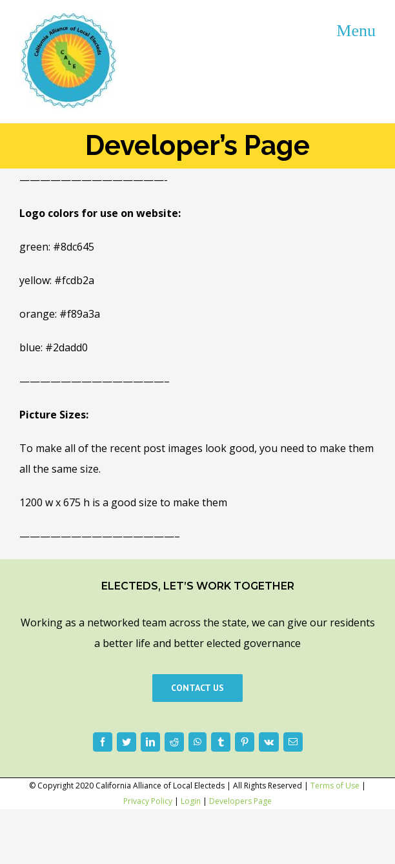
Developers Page (240, 801)
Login (191, 801)
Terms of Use (335, 785)
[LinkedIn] (150, 742)
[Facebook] (102, 742)
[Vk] (269, 742)
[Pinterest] (244, 742)
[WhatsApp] (197, 742)
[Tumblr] (220, 742)
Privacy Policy (147, 801)
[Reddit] (174, 742)
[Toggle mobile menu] (356, 29)
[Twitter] (126, 742)
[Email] (293, 742)
